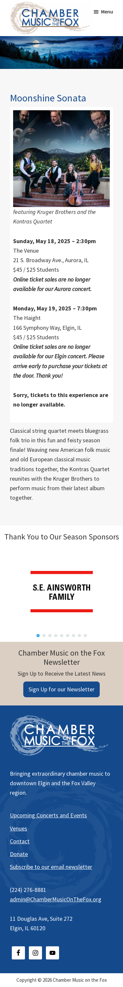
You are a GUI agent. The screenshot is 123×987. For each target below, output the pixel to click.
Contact (20, 841)
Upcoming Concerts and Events (48, 815)
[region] (61, 591)
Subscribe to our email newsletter (51, 867)
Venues (18, 828)
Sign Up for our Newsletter (61, 689)
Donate (19, 854)
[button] (38, 635)
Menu (107, 11)
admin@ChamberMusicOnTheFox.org (55, 899)
